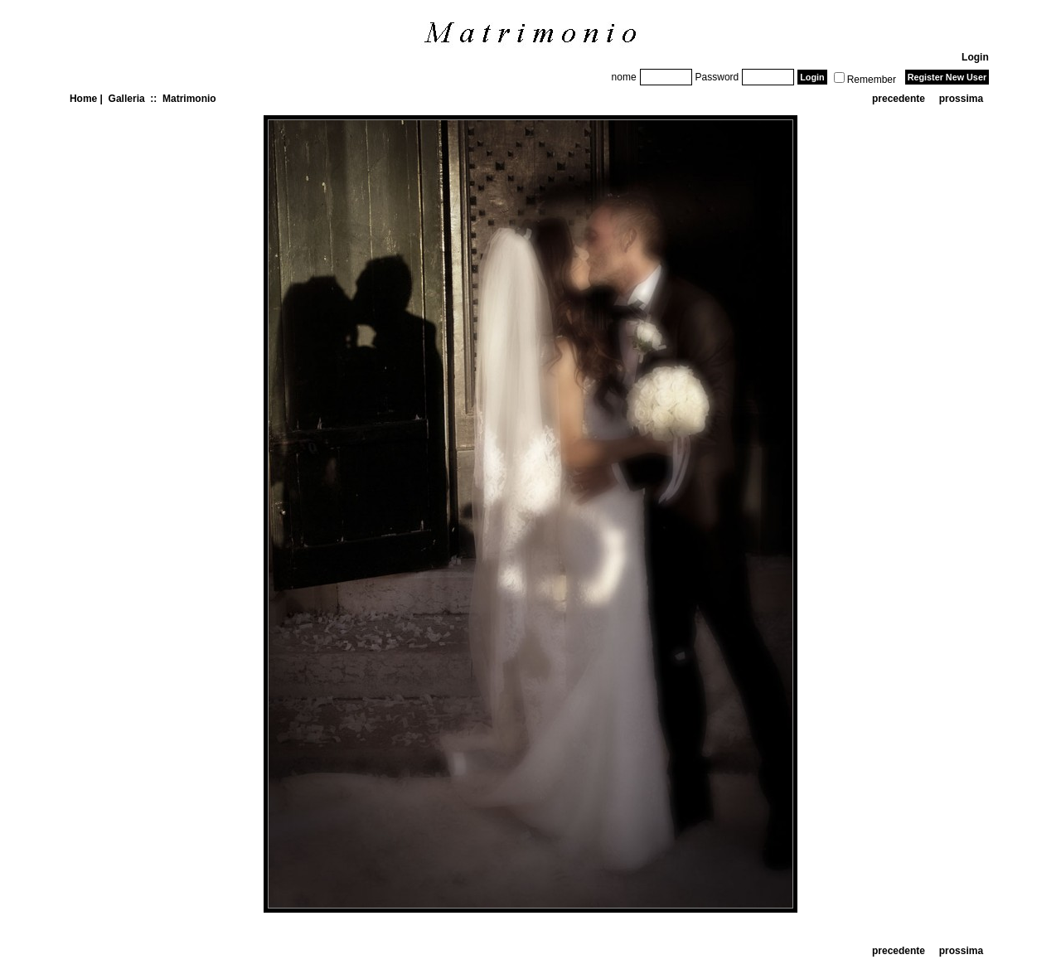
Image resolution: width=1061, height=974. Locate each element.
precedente (898, 98)
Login (975, 57)
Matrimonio (189, 98)
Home (83, 98)
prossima (961, 98)
